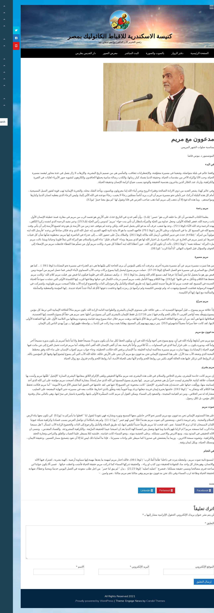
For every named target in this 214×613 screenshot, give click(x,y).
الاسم (67, 566)
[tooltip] (3, 30)
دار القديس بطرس (73, 53)
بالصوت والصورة (142, 53)
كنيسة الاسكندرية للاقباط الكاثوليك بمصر (107, 36)
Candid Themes (142, 600)
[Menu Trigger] (198, 7)
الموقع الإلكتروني (191, 566)
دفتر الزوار (164, 53)
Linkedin (134, 490)
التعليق (196, 523)
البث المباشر (119, 53)
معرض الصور (97, 53)
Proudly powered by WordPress (82, 600)
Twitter (171, 490)
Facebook (191, 490)
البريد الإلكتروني (126, 566)
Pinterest (153, 490)
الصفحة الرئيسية (187, 53)
